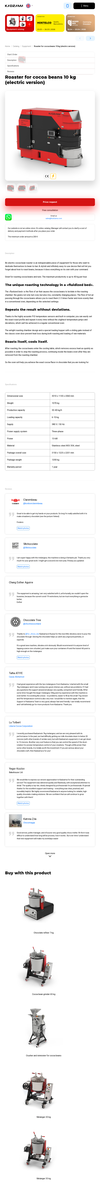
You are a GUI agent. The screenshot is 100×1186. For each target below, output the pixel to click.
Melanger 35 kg (27, 1047)
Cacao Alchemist (16, 677)
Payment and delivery (16, 1115)
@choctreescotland (32, 624)
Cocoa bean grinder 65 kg (73, 928)
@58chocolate (29, 548)
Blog (7, 1130)
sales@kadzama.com (54, 219)
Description (12, 60)
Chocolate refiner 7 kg (27, 928)
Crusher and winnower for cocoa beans (26, 988)
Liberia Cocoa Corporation (21, 726)
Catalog (16, 46)
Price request (50, 202)
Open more (50, 854)
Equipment (26, 46)
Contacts (9, 1125)
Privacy (7, 1182)
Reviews (11, 71)
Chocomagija (29, 823)
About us (9, 1104)
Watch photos (23, 529)
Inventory (10, 1153)
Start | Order (13, 54)
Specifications (13, 66)
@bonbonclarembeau (32, 504)
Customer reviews (14, 1120)
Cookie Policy (17, 1182)
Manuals (9, 1136)
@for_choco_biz (32, 634)
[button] (29, 5)
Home (7, 46)
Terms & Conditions (15, 1109)
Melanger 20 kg (73, 988)
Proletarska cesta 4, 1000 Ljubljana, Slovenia (25, 1093)
